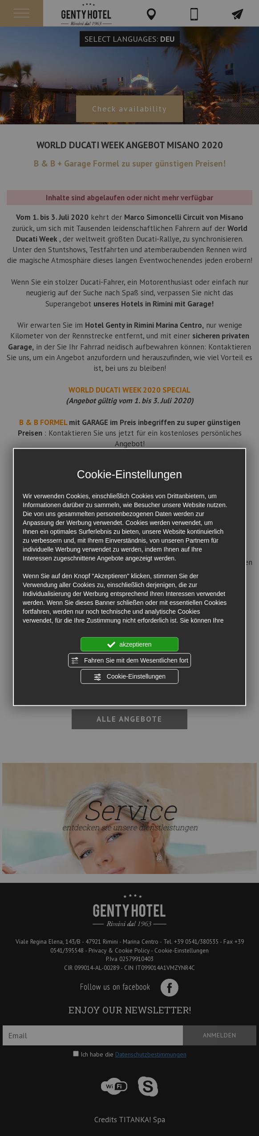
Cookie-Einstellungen (129, 677)
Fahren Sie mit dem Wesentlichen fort (129, 661)
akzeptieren (129, 644)
